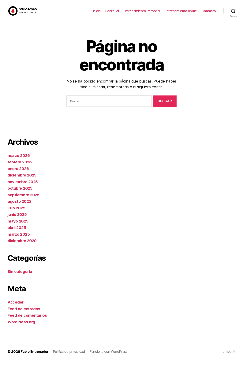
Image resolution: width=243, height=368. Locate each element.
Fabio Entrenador (35, 357)
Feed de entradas (24, 314)
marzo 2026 (19, 161)
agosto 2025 (20, 207)
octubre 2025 (20, 194)
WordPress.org (22, 327)
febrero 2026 (20, 167)
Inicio (97, 14)
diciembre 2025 (23, 180)
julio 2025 (17, 213)
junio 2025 (18, 220)
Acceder (16, 307)
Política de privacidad (70, 357)
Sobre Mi (112, 14)
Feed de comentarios (28, 321)
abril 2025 (17, 233)
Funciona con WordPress (110, 357)
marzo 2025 (19, 240)
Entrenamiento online (181, 14)
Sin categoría (20, 277)
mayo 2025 (18, 226)
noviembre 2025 (23, 187)
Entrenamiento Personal (142, 14)
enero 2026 (18, 174)
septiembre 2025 (24, 200)
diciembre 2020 (23, 246)
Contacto (209, 14)
